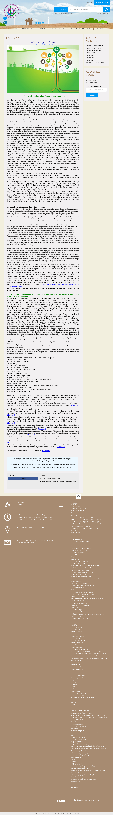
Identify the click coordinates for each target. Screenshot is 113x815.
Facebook (20, 502)
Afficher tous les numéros (95, 62)
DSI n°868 (90, 58)
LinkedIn (20, 504)
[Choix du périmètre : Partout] (61, 9)
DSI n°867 (90, 60)
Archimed (45, 813)
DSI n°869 (90, 55)
